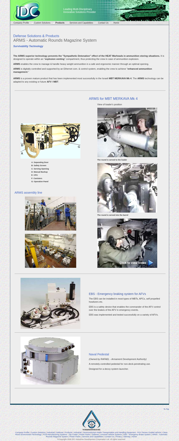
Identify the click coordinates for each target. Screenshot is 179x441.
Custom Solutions (42, 23)
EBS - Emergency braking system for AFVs (117, 294)
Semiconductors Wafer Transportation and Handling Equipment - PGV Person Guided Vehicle (122, 432)
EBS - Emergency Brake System (137, 434)
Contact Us (103, 23)
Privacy (119, 437)
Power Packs (84, 434)
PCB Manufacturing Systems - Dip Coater (60, 434)
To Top (166, 409)
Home (116, 23)
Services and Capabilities (81, 23)
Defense (59, 432)
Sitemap (126, 437)
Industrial (51, 432)
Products (59, 23)
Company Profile (21, 23)
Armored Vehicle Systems (111, 434)
